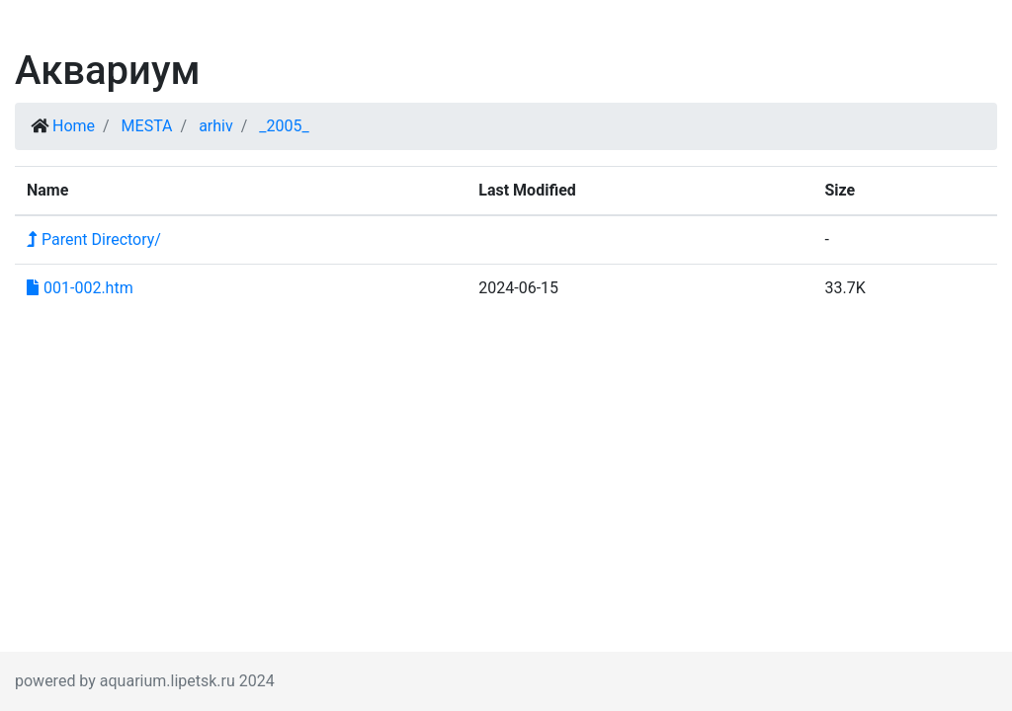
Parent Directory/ (94, 239)
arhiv (216, 126)
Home (73, 126)
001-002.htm (80, 287)
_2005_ (283, 126)
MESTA (147, 126)
